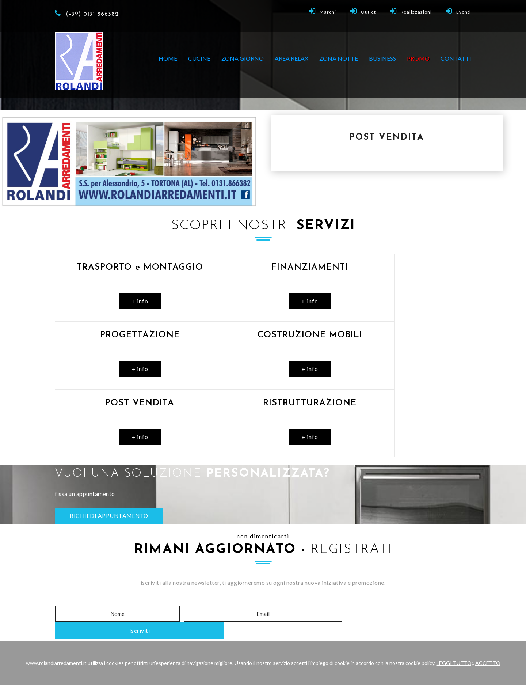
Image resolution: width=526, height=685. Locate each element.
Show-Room (218, 592)
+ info (121, 301)
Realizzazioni (411, 11)
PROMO (418, 58)
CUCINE (199, 58)
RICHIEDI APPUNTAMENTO (110, 449)
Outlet (364, 11)
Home (168, 58)
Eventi (458, 11)
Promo (295, 592)
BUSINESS (382, 58)
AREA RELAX (291, 58)
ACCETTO (487, 663)
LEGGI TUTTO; (455, 663)
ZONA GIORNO (242, 58)
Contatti (456, 58)
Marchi (324, 11)
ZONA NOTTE (338, 58)
